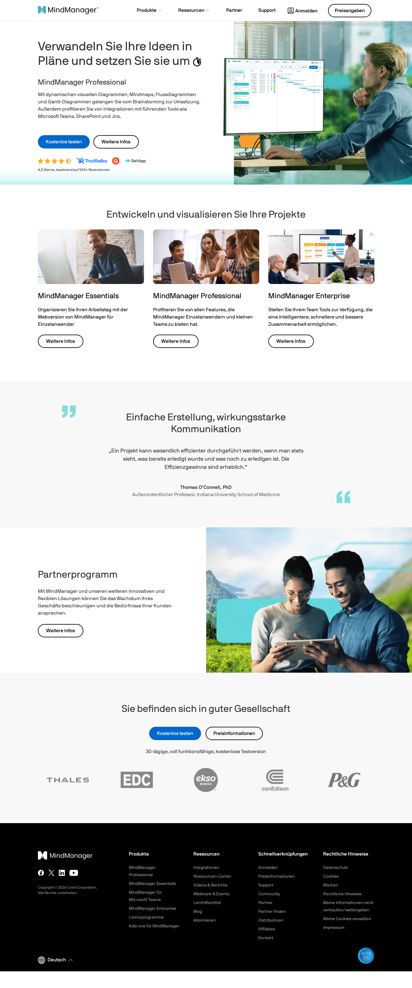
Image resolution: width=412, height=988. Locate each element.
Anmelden (302, 10)
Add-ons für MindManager (154, 926)
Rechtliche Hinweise (342, 894)
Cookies (331, 876)
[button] (149, 11)
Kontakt (265, 938)
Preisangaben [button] (350, 10)
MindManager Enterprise (152, 908)
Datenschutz (335, 868)
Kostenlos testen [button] (64, 141)
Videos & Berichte (210, 885)
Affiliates (266, 929)
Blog (197, 912)
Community (269, 894)
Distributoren (270, 920)
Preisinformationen (234, 733)
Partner (265, 903)
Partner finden (272, 912)
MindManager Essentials (152, 884)
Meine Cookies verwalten (347, 919)
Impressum (333, 928)
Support (265, 885)
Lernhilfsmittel (207, 903)
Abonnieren (204, 920)
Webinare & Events (211, 894)
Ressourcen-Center (212, 876)
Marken (330, 885)
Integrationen (206, 868)
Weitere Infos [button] (116, 141)
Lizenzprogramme (146, 917)
